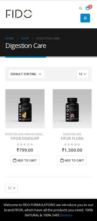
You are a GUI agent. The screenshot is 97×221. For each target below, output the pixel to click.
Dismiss (66, 215)
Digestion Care (14, 134)
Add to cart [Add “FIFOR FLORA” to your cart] (74, 160)
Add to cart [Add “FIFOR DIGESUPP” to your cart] (27, 160)
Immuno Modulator (37, 134)
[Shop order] (26, 74)
